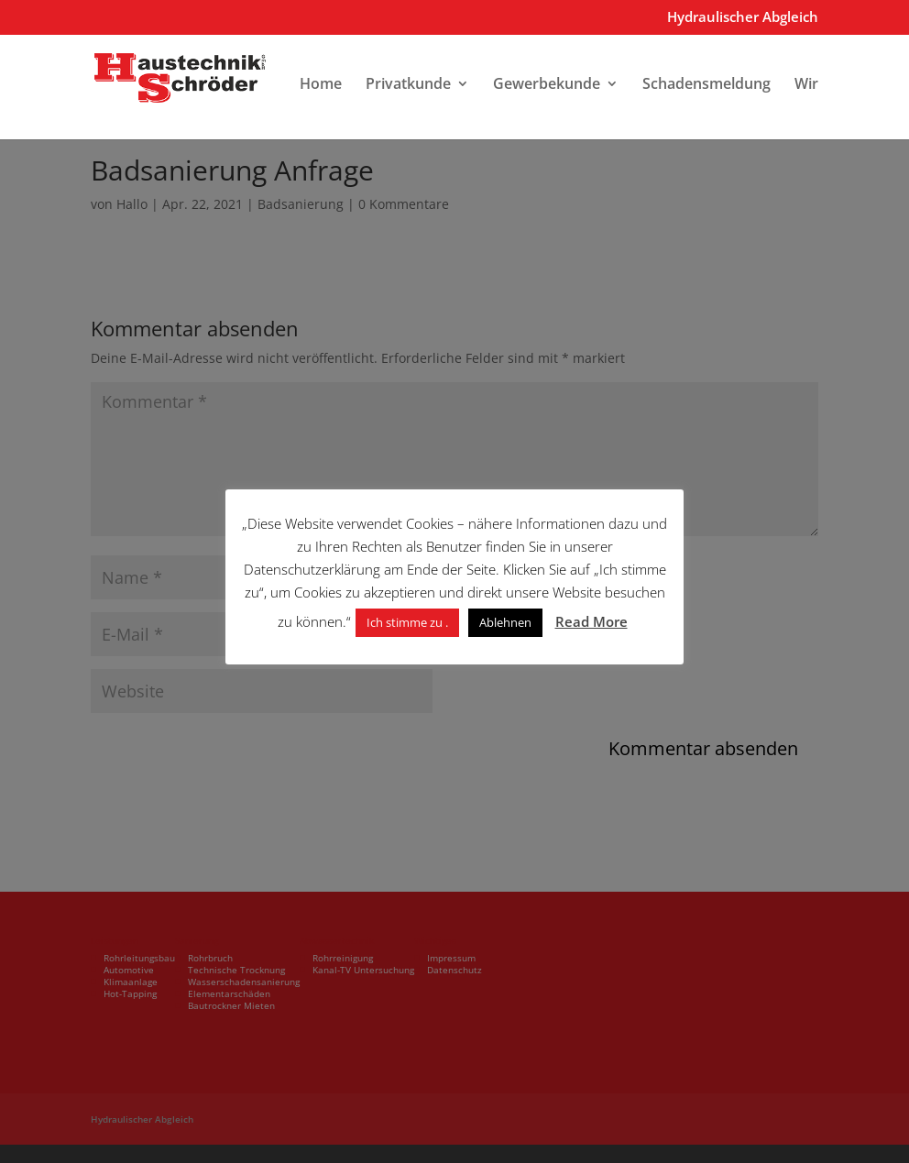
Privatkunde (408, 85)
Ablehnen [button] (505, 622)
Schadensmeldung (706, 85)
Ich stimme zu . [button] (407, 622)
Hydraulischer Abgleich (742, 18)
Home (321, 85)
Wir (806, 85)
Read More (591, 621)
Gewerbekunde (546, 85)
